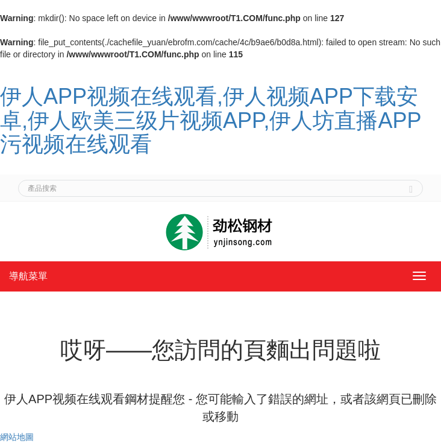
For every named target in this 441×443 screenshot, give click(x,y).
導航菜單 (28, 276)
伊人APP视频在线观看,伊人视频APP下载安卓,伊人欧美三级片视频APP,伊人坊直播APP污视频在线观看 (210, 120)
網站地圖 (17, 437)
